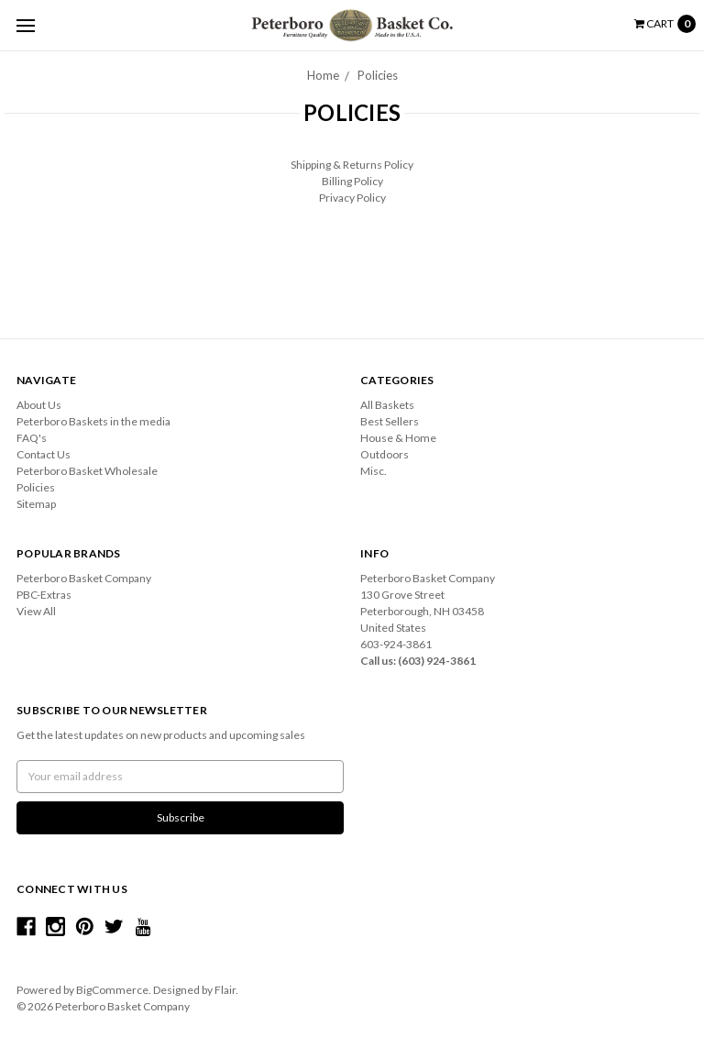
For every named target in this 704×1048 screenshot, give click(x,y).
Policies (378, 75)
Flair (225, 990)
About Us (38, 405)
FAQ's (31, 438)
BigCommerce (112, 990)
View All (36, 611)
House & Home (398, 438)
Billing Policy (352, 181)
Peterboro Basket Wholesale (87, 471)
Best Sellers (389, 421)
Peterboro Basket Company (83, 578)
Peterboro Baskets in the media (93, 421)
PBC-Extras (44, 594)
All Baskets (387, 405)
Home (323, 75)
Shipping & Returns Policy (352, 164)
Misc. (373, 471)
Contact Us (43, 454)
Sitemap (36, 504)
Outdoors (384, 454)
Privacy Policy (352, 197)
